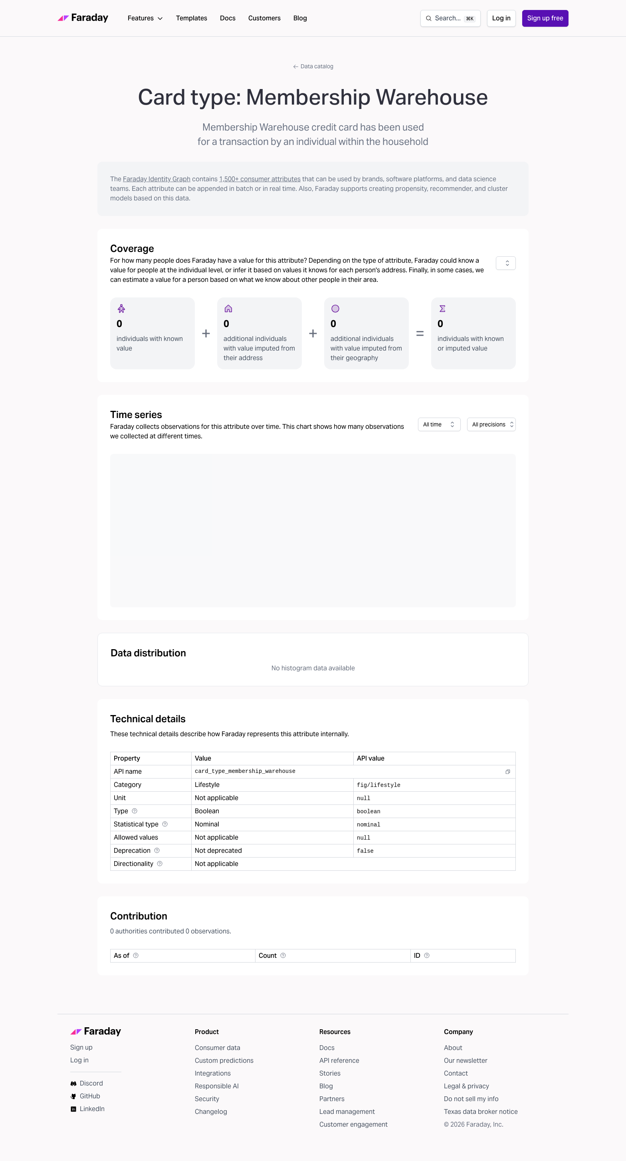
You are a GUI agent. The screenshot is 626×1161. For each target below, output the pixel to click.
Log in (501, 21)
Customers (264, 21)
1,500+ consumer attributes (260, 185)
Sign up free (545, 21)
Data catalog (313, 72)
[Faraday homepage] (83, 21)
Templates (191, 21)
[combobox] (506, 269)
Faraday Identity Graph (156, 185)
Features (145, 21)
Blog (300, 21)
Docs (228, 21)
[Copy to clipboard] (507, 777)
